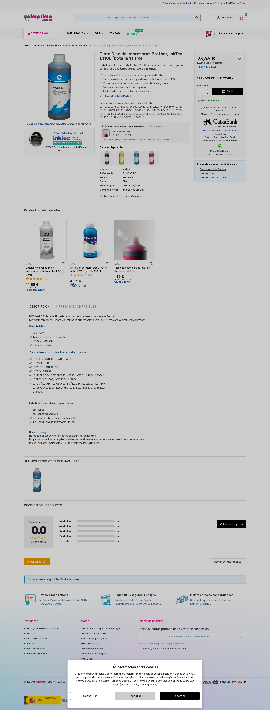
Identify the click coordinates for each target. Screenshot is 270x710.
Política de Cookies (120, 681)
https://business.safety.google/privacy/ (135, 684)
